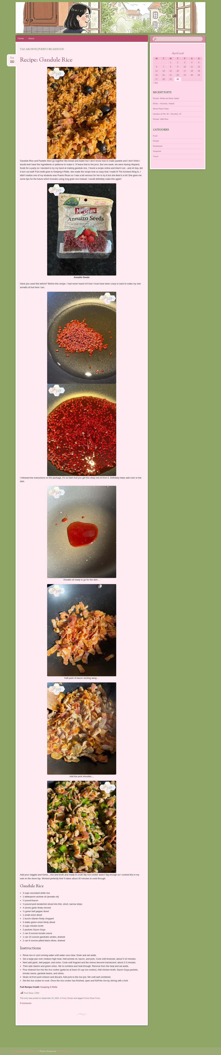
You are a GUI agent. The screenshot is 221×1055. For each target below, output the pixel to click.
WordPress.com (63, 1051)
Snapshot (157, 151)
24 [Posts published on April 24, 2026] (185, 75)
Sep (12, 58)
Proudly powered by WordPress (24, 1051)
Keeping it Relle (48, 987)
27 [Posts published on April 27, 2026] (157, 79)
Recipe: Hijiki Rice (160, 119)
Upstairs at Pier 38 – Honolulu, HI (167, 114)
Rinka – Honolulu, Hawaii (163, 103)
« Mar (155, 83)
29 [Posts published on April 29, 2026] (171, 79)
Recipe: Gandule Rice (46, 60)
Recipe (70, 998)
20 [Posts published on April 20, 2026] (157, 75)
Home (21, 38)
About (31, 38)
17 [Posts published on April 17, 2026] (185, 71)
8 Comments (25, 1003)
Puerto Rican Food (92, 998)
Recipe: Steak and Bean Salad (166, 98)
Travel (155, 156)
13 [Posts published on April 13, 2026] (157, 71)
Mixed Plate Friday (161, 109)
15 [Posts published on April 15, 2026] (171, 71)
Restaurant (157, 146)
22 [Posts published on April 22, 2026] (171, 75)
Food (64, 998)
